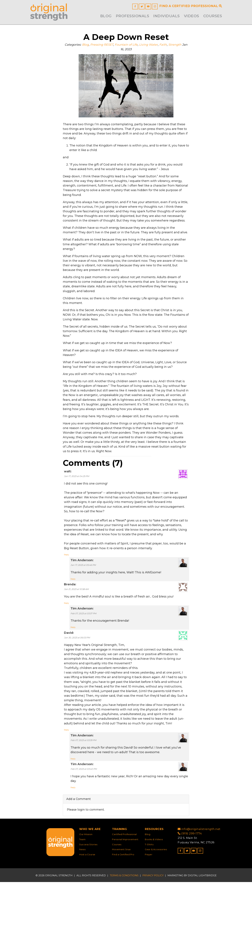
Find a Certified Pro (123, 922)
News (82, 917)
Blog (106, 16)
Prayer (148, 922)
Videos (191, 16)
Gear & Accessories (156, 917)
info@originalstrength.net (199, 897)
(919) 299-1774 (190, 901)
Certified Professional (124, 902)
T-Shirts (149, 912)
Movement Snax (121, 917)
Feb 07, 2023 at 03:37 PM (83, 669)
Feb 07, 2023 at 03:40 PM (84, 835)
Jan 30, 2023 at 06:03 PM (77, 695)
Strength (181, 46)
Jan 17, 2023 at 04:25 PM (76, 519)
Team (82, 907)
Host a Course (87, 922)
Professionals (132, 16)
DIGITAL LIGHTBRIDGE (202, 943)
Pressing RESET (103, 46)
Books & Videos (154, 907)
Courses (212, 16)
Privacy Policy (153, 943)
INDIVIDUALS (166, 16)
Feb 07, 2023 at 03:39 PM (83, 804)
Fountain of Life (129, 46)
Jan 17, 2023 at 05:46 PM (83, 618)
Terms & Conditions (124, 943)
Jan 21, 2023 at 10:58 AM (76, 644)
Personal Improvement (125, 907)
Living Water (153, 46)
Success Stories (88, 912)
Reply (66, 608)
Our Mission (86, 902)
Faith (168, 46)
